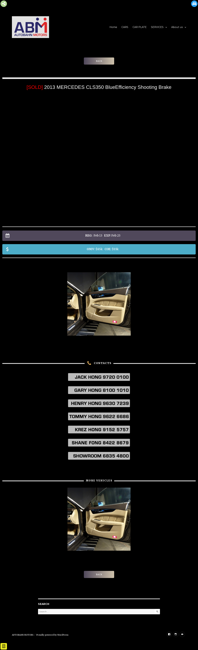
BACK (99, 61)
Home (113, 27)
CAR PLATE (140, 27)
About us (177, 27)
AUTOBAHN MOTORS (22, 635)
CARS (124, 27)
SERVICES (157, 27)
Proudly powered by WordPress (52, 635)
